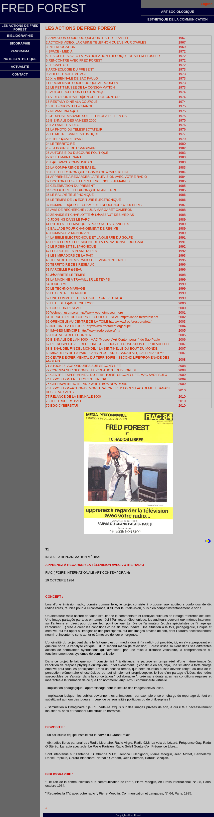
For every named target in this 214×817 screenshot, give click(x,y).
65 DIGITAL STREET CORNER (68, 335)
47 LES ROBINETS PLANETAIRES (71, 251)
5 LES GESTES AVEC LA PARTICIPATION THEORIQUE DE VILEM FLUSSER (103, 56)
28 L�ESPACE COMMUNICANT (70, 162)
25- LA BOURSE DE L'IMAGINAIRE (72, 148)
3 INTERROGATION (60, 47)
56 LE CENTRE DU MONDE (66, 293)
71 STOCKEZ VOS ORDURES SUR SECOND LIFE (83, 366)
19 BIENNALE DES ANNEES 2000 (71, 120)
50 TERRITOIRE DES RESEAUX (70, 264)
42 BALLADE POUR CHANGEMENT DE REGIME (82, 228)
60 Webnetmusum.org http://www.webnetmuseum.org (84, 312)
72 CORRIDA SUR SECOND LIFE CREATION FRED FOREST (91, 370)
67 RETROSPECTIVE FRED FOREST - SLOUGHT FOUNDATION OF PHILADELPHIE (109, 344)
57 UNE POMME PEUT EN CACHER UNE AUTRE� (84, 298)
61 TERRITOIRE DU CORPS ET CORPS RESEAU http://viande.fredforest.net (102, 317)
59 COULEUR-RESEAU (63, 308)
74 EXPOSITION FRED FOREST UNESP (76, 379)
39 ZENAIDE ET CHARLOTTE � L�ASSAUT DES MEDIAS (90, 215)
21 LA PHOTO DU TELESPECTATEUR (74, 129)
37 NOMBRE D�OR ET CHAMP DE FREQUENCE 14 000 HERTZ (94, 205)
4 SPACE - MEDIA (59, 51)
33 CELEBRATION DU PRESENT (70, 186)
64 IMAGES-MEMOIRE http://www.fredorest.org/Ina (83, 330)
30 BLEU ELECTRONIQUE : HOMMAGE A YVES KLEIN (87, 172)
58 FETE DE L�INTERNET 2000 (70, 303)
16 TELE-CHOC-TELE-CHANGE (69, 106)
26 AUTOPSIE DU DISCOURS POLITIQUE (77, 153)
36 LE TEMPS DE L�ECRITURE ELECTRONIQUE (83, 200)
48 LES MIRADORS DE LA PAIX (69, 255)
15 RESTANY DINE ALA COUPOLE (72, 102)
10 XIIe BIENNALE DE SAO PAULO (72, 78)
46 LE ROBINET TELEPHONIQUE (71, 246)
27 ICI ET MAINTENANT (64, 157)
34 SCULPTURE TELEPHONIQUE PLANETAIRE (81, 190)
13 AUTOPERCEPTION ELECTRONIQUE (76, 92)
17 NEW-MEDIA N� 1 (62, 111)
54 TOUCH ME (57, 284)
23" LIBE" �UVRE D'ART (64, 139)
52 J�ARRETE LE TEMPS (65, 275)
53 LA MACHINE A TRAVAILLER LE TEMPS (78, 279)
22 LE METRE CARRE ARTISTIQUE (72, 134)
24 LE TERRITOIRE (60, 144)
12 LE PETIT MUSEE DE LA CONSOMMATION (80, 87)
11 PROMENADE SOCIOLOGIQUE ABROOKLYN (82, 83)
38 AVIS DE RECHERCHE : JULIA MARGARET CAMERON (89, 210)
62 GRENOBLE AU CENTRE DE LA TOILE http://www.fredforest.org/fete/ (99, 321)
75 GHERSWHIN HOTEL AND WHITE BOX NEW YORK (87, 384)
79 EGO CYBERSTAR (62, 405)
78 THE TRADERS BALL (64, 401)
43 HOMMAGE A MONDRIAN (67, 233)
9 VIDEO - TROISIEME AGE (66, 74)
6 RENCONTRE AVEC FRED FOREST (74, 60)
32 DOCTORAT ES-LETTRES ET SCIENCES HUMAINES (88, 181)
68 (102, 348)
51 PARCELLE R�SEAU (64, 269)
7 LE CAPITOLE (57, 65)
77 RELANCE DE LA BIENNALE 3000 (73, 396)
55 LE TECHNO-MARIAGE (65, 288)
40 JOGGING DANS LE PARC (68, 219)
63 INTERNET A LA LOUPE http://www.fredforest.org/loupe (88, 326)
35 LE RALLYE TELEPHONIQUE (70, 195)
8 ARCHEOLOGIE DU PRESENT (70, 69)
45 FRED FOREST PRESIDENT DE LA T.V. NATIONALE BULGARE (95, 242)
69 (48, 353)
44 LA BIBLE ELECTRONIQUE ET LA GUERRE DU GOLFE (89, 237)
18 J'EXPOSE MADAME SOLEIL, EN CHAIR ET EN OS (86, 116)
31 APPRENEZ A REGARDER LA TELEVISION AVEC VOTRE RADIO (96, 177)
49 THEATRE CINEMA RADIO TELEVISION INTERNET (86, 260)
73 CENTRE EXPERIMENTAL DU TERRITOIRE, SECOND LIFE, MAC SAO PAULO (106, 375)
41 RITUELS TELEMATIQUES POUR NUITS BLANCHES (87, 224)
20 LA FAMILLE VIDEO (62, 125)
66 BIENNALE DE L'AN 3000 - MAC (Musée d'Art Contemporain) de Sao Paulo (103, 339)
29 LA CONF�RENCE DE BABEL (71, 167)
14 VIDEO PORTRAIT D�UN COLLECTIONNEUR (83, 97)
